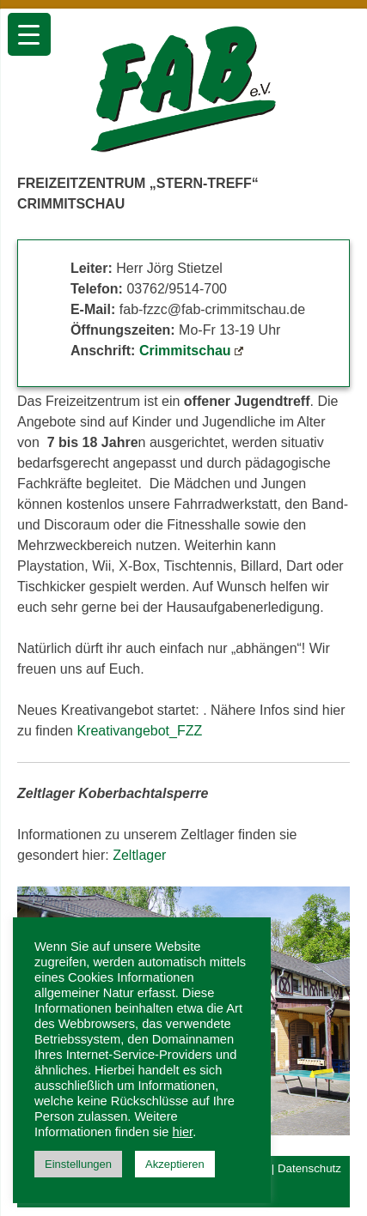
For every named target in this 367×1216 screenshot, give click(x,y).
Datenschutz (309, 1168)
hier (183, 1132)
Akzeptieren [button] (175, 1164)
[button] (330, 1011)
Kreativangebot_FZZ (139, 730)
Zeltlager (139, 855)
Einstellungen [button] (78, 1164)
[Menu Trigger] (29, 34)
